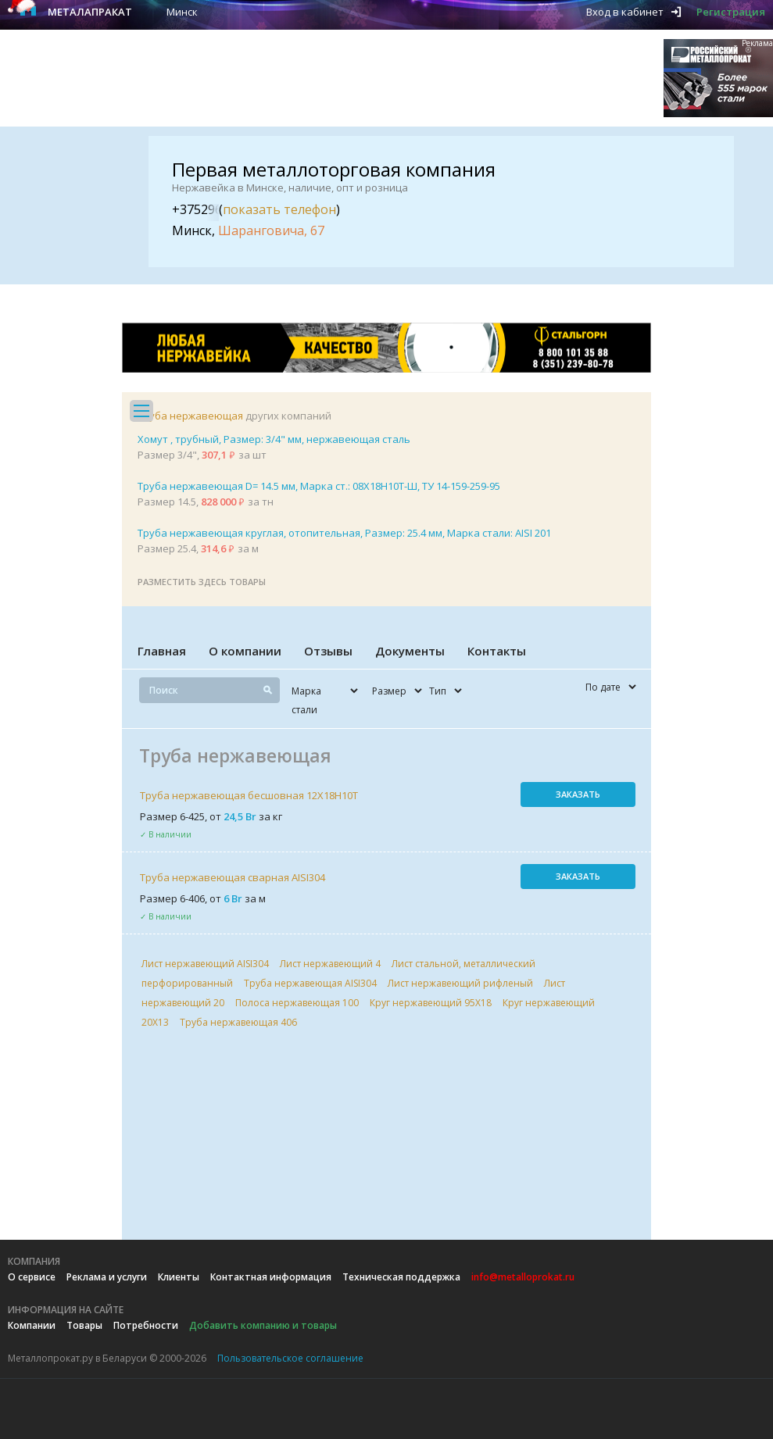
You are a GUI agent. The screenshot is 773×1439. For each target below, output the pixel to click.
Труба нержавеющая (190, 416)
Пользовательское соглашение (290, 1358)
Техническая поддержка (401, 1277)
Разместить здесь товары (202, 581)
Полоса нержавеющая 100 (297, 1002)
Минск (182, 12)
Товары (84, 1325)
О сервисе (31, 1277)
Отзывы (328, 651)
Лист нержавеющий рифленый (460, 983)
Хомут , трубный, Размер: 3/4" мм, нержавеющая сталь (274, 439)
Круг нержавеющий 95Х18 (431, 1002)
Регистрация (730, 12)
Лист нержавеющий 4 (330, 963)
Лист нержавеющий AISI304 (205, 963)
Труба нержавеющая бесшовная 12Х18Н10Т (249, 795)
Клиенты (178, 1277)
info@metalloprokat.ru (522, 1277)
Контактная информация (270, 1277)
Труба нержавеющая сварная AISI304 (232, 877)
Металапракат (90, 12)
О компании (245, 651)
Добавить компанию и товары (263, 1325)
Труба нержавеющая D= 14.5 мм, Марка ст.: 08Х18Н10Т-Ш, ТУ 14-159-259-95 (319, 486)
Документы (410, 651)
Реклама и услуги (106, 1277)
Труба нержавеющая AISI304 (310, 983)
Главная (162, 651)
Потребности (145, 1325)
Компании (31, 1325)
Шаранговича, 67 (271, 230)
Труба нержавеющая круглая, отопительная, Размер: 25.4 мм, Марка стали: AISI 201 (344, 533)
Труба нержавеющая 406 (238, 1022)
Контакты (496, 651)
